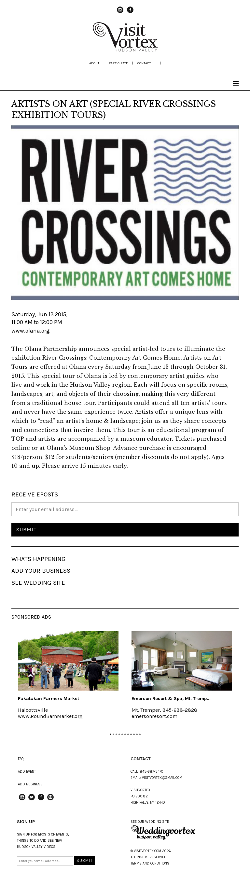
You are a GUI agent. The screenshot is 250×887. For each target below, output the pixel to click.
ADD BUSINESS (30, 784)
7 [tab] (128, 734)
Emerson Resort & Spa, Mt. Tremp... (171, 698)
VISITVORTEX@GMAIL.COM (162, 778)
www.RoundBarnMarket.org (50, 716)
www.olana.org (30, 330)
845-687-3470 (151, 771)
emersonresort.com (154, 716)
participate (118, 63)
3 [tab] (116, 734)
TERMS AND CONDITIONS (150, 863)
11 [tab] (140, 734)
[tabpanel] (68, 679)
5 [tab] (122, 734)
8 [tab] (131, 734)
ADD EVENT (27, 771)
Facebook (130, 12)
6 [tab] (125, 734)
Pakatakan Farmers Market (48, 698)
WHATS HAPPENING (38, 559)
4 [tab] (119, 734)
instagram (120, 12)
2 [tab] (113, 734)
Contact (144, 63)
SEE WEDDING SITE (38, 582)
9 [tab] (134, 734)
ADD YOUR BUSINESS (40, 570)
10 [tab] (137, 734)
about (94, 63)
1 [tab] (110, 734)
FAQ (21, 759)
